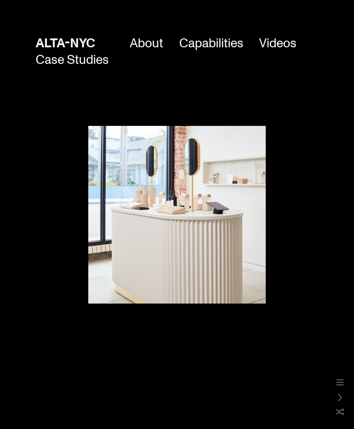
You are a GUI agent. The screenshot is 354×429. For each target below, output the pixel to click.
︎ (340, 382)
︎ (340, 412)
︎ (340, 397)
